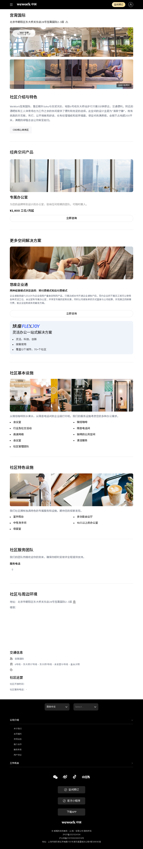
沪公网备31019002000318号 (71, 838)
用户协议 (18, 755)
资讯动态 (18, 739)
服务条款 (18, 749)
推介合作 (18, 744)
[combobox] (46, 707)
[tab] (71, 720)
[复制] (55, 777)
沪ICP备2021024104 (71, 834)
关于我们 (18, 729)
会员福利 (18, 734)
